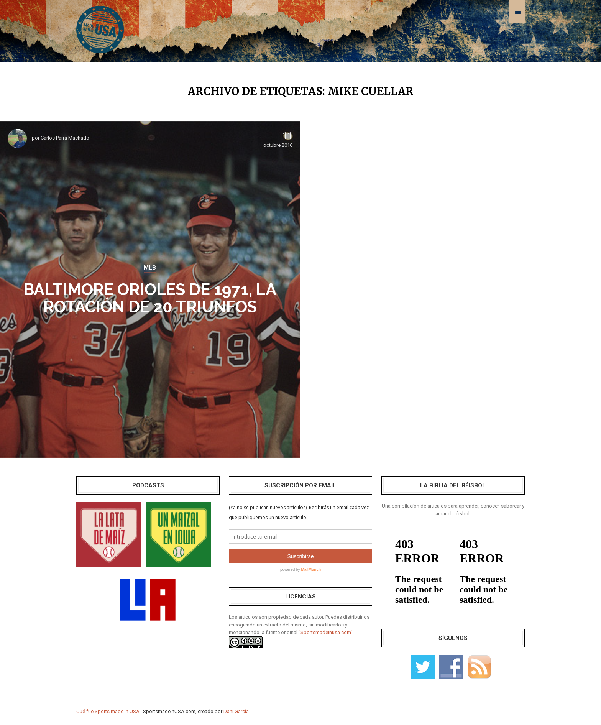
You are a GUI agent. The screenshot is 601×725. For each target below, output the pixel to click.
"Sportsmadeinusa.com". (326, 632)
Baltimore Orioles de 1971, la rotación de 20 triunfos (149, 298)
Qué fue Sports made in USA (108, 711)
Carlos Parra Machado (65, 138)
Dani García (236, 711)
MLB (150, 267)
